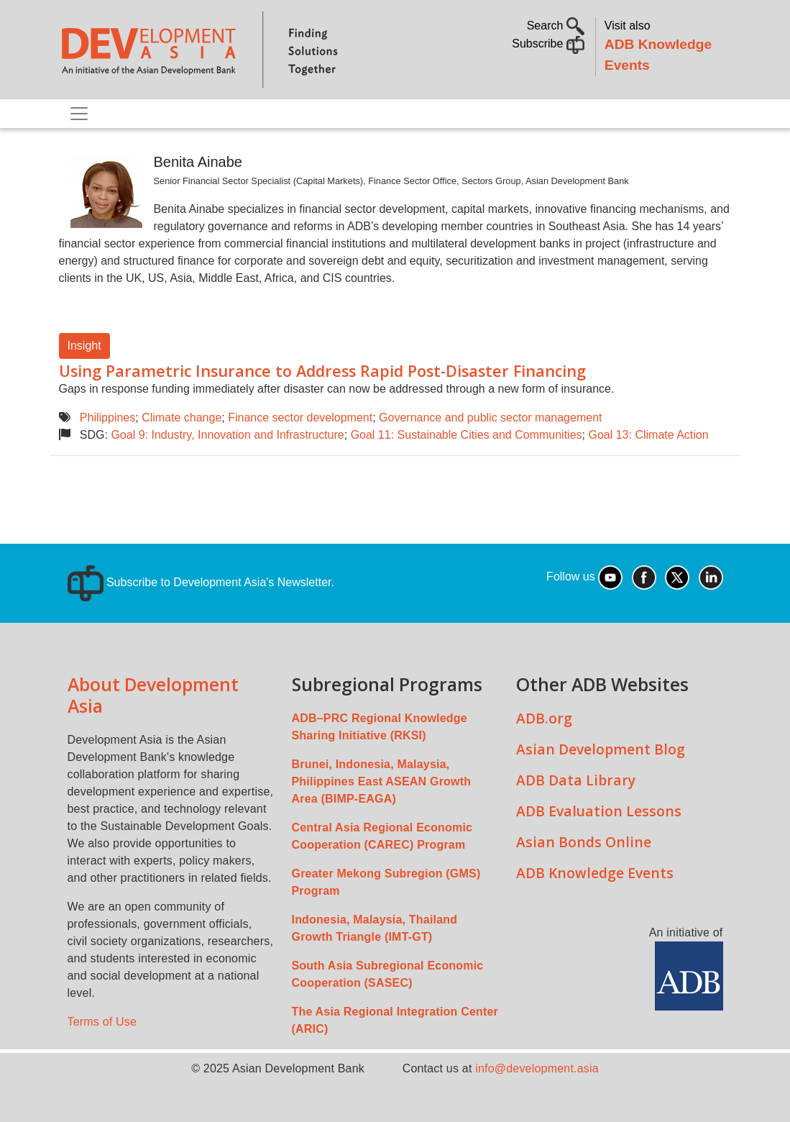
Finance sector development (300, 417)
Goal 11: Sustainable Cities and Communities (466, 435)
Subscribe (548, 43)
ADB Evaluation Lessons (598, 811)
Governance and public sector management (490, 417)
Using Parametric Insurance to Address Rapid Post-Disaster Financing (322, 370)
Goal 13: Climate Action (648, 435)
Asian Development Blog (600, 749)
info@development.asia (537, 1068)
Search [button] (555, 25)
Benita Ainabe (198, 162)
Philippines (107, 417)
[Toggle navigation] (79, 113)
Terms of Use (102, 1022)
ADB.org (544, 718)
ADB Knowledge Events (595, 872)
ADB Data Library (575, 780)
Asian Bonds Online (583, 842)
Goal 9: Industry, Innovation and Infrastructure (227, 435)
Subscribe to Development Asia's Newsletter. (201, 582)
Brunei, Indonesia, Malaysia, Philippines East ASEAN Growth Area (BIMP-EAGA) (382, 781)
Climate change (181, 417)
